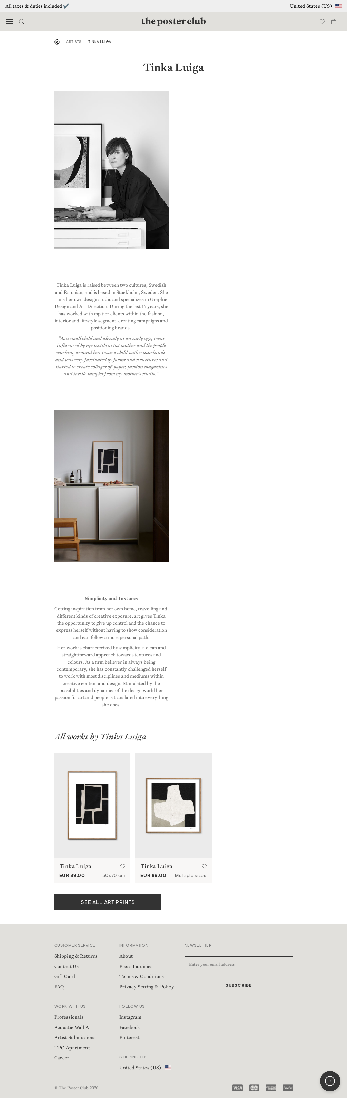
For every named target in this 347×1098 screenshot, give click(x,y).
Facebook (129, 1027)
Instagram (130, 1017)
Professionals (69, 1017)
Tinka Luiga (75, 866)
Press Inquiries (136, 966)
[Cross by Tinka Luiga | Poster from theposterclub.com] (173, 805)
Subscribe (239, 986)
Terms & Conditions (141, 976)
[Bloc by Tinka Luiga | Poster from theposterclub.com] (92, 805)
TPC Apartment (72, 1047)
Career (62, 1057)
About (126, 956)
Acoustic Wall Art (73, 1027)
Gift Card (64, 976)
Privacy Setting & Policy (146, 986)
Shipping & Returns (76, 956)
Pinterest (129, 1037)
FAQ (59, 986)
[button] (9, 22)
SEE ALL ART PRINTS (108, 902)
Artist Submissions (75, 1037)
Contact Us (66, 966)
